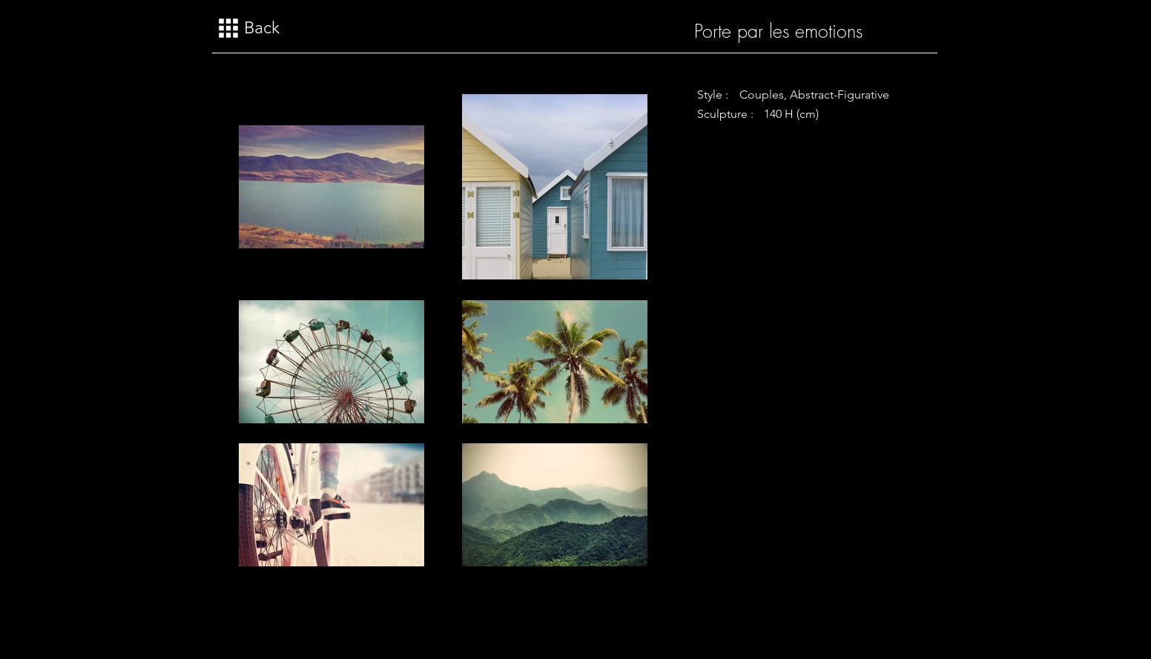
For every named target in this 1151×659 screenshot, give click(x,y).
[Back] (252, 28)
